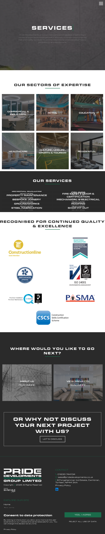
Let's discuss (52, 439)
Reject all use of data (83, 521)
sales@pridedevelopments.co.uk (75, 477)
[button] (27, 192)
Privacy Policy (10, 529)
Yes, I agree (83, 515)
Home (7, 504)
